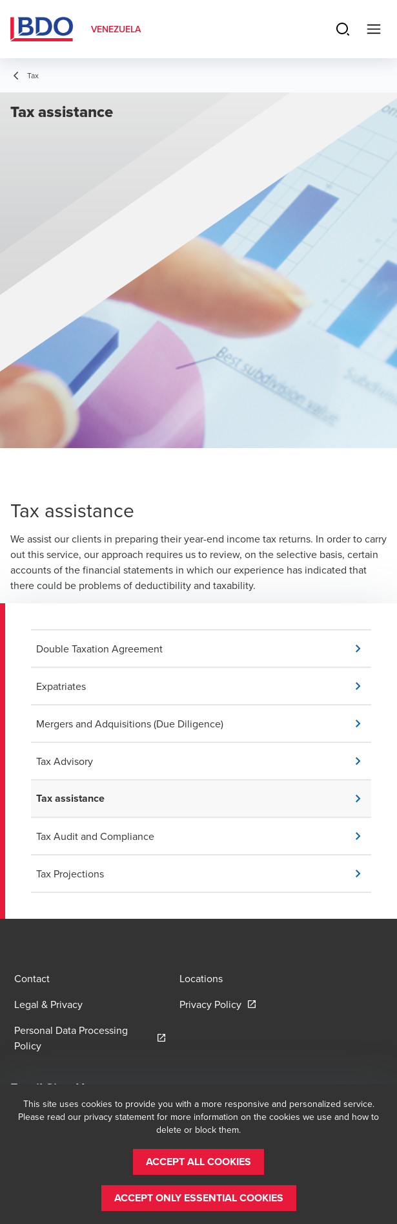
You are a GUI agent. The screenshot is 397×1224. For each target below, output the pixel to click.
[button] (203, 648)
